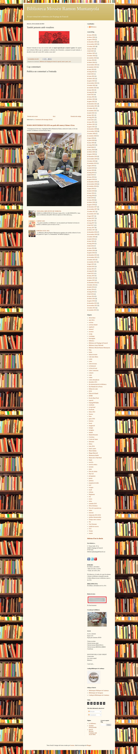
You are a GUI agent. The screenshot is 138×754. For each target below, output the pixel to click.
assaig (90, 334)
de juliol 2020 (91, 140)
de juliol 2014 (91, 287)
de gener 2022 (91, 101)
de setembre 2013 (92, 310)
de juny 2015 (90, 269)
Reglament (92, 494)
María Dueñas (93, 451)
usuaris (91, 533)
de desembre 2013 (92, 303)
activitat (91, 322)
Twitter (91, 531)
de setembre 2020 (92, 136)
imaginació (92, 425)
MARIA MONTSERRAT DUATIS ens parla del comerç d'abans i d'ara (51, 125)
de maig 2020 (90, 145)
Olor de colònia (93, 471)
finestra (91, 414)
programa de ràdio (94, 483)
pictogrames (92, 476)
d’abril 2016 (90, 246)
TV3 (90, 528)
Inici (54, 116)
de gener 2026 (91, 39)
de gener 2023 (91, 81)
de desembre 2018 (92, 181)
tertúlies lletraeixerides (95, 517)
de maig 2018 (90, 195)
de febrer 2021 (91, 124)
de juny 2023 (90, 69)
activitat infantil (93, 325)
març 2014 (92, 446)
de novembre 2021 (92, 106)
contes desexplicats (94, 380)
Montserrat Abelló (94, 455)
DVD (90, 391)
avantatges (92, 336)
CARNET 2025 (40, 221)
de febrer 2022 (91, 99)
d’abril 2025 (90, 51)
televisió (91, 512)
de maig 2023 (90, 71)
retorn (90, 499)
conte (90, 375)
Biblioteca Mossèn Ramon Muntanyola (63, 8)
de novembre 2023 (92, 65)
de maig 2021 (90, 117)
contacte (91, 373)
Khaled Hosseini (93, 435)
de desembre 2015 (92, 255)
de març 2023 (90, 76)
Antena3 (91, 329)
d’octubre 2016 (91, 236)
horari (90, 423)
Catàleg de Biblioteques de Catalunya (99, 695)
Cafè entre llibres (93, 357)
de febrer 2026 (91, 37)
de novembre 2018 (92, 184)
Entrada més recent (32, 116)
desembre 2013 (93, 382)
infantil (91, 432)
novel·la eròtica (93, 464)
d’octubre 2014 (91, 285)
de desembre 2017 (92, 207)
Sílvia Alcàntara (93, 506)
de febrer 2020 (91, 152)
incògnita (91, 430)
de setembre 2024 (92, 58)
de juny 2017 (90, 220)
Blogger (89, 745)
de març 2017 (90, 227)
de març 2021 (90, 122)
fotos (90, 416)
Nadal (90, 460)
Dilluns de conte (93, 389)
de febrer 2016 (91, 250)
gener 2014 (92, 418)
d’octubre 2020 (91, 133)
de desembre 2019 (92, 156)
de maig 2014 (90, 291)
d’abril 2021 (90, 120)
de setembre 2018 (92, 186)
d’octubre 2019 (91, 161)
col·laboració (92, 366)
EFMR (91, 396)
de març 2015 (90, 275)
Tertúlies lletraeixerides (93, 726)
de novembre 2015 (92, 257)
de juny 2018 (90, 193)
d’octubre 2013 (91, 308)
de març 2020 (90, 149)
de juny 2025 (90, 49)
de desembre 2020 (92, 129)
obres (90, 469)
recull (90, 490)
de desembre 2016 (92, 232)
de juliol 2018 (91, 191)
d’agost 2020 (90, 138)
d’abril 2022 (90, 94)
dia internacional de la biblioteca (97, 384)
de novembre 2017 (92, 209)
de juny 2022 (90, 90)
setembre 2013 (93, 503)
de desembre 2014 (92, 282)
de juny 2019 (90, 170)
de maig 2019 (90, 172)
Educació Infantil (93, 393)
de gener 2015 (91, 280)
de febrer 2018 (91, 202)
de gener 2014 (91, 301)
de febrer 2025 (91, 53)
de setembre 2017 (92, 214)
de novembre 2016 (92, 234)
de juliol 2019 (91, 168)
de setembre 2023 (92, 67)
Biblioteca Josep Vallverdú (96, 345)
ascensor (91, 331)
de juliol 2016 (91, 239)
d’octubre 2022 (91, 85)
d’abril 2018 (90, 197)
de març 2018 (90, 200)
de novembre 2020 (92, 131)
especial (59, 61)
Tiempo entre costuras (95, 519)
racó (70, 61)
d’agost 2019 (90, 165)
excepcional (92, 407)
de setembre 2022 (92, 87)
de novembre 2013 (92, 305)
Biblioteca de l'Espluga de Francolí (48, 61)
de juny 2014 (90, 289)
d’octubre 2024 (91, 55)
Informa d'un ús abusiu (95, 538)
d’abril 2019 (90, 175)
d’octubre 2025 (91, 46)
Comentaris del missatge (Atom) (43, 119)
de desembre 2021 (92, 104)
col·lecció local (93, 368)
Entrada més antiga (76, 116)
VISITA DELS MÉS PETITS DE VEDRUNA (48, 211)
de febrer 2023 (91, 78)
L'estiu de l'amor (93, 439)
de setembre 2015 (92, 262)
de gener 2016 (91, 252)
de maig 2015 (90, 271)
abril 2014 (91, 320)
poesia (90, 478)
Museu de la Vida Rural (95, 457)
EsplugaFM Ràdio (94, 402)
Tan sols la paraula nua (95, 508)
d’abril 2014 (90, 294)
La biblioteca (92, 723)
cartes (90, 361)
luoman (72, 745)
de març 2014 (90, 296)
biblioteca (91, 341)
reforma (91, 492)
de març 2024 (90, 60)
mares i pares (65, 61)
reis (90, 496)
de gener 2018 (91, 204)
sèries (90, 501)
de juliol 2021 (91, 113)
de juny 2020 (90, 142)
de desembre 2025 (92, 42)
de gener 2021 (91, 126)
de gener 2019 (91, 179)
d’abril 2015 (90, 273)
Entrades (91, 711)
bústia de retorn (93, 354)
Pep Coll (91, 473)
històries (91, 421)
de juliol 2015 (91, 266)
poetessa (91, 480)
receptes (91, 487)
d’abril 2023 (90, 74)
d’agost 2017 (90, 216)
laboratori (91, 441)
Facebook (91, 409)
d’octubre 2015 (91, 259)
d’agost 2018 (90, 188)
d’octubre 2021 (91, 108)
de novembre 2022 (92, 83)
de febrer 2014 (91, 298)
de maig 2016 (90, 243)
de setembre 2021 (92, 110)
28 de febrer (92, 318)
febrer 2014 (92, 412)
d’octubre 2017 (91, 211)
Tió (90, 522)
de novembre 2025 (92, 44)
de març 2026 (90, 35)
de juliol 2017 (91, 218)
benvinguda (92, 338)
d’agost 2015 (90, 264)
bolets (90, 352)
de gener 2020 (91, 154)
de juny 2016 (90, 241)
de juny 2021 (90, 115)
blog (90, 350)
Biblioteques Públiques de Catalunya (99, 690)
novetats (91, 467)
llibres (90, 444)
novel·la (91, 462)
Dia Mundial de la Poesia (96, 386)
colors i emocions (93, 370)
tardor (90, 510)
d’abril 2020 (90, 147)
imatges (91, 428)
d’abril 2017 (90, 225)
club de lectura (93, 363)
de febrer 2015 (91, 278)
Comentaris (92, 715)
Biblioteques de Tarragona (96, 693)
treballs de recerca (94, 526)
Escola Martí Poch (94, 398)
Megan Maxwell (93, 453)
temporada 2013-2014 (95, 515)
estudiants (91, 405)
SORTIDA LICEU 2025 (42, 230)
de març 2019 (90, 177)
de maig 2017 (90, 223)
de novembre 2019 (92, 159)
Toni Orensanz (93, 524)
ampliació (91, 327)
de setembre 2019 (92, 163)
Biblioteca (93, 27)
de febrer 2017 (91, 230)
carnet (90, 359)
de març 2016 (90, 248)
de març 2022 (90, 97)
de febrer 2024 (91, 62)
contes (90, 377)
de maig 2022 (90, 92)
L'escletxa (91, 437)
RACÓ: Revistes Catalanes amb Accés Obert (93, 732)
